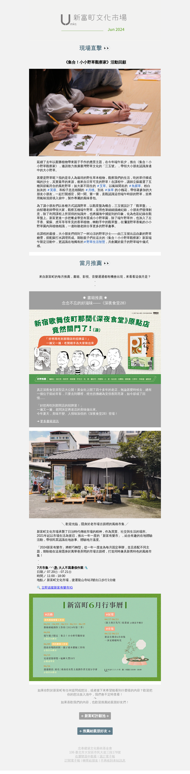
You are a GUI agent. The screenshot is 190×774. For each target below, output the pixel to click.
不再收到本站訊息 (113, 760)
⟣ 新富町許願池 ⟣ (95, 716)
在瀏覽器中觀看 (86, 756)
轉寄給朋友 (90, 760)
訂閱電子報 (72, 760)
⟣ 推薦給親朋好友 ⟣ (95, 731)
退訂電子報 (107, 756)
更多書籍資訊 (49, 421)
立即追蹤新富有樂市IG (57, 587)
